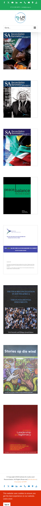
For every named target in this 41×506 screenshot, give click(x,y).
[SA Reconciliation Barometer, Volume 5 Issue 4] (20, 50)
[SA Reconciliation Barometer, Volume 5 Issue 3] (20, 99)
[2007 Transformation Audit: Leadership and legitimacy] (20, 429)
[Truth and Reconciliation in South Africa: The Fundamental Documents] (20, 309)
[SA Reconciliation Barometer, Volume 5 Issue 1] (20, 147)
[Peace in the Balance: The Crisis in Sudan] (20, 195)
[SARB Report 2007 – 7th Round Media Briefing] (20, 249)
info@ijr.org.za (26, 7)
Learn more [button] (7, 499)
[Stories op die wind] (20, 369)
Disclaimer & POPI (20, 482)
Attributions (32, 479)
